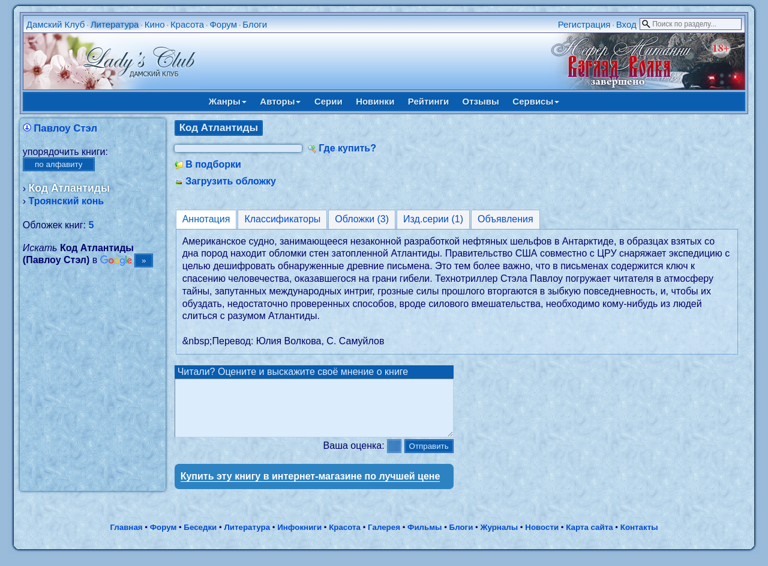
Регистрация (584, 24)
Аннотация (206, 219)
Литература (115, 24)
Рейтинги (428, 101)
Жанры (228, 101)
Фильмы (424, 538)
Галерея (384, 538)
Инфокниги (299, 538)
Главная (126, 538)
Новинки (375, 101)
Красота (187, 24)
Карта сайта (589, 538)
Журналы (499, 538)
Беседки (200, 538)
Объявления (505, 219)
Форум (223, 24)
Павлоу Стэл (65, 128)
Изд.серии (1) (433, 219)
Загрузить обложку (230, 181)
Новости (542, 538)
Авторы (280, 101)
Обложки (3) (362, 219)
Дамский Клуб (55, 24)
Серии (328, 101)
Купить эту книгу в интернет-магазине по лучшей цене (310, 487)
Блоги (254, 24)
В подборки (213, 164)
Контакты (639, 538)
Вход (626, 24)
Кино (155, 24)
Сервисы (535, 101)
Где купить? (347, 148)
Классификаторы (282, 219)
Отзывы (481, 101)
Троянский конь (66, 201)
